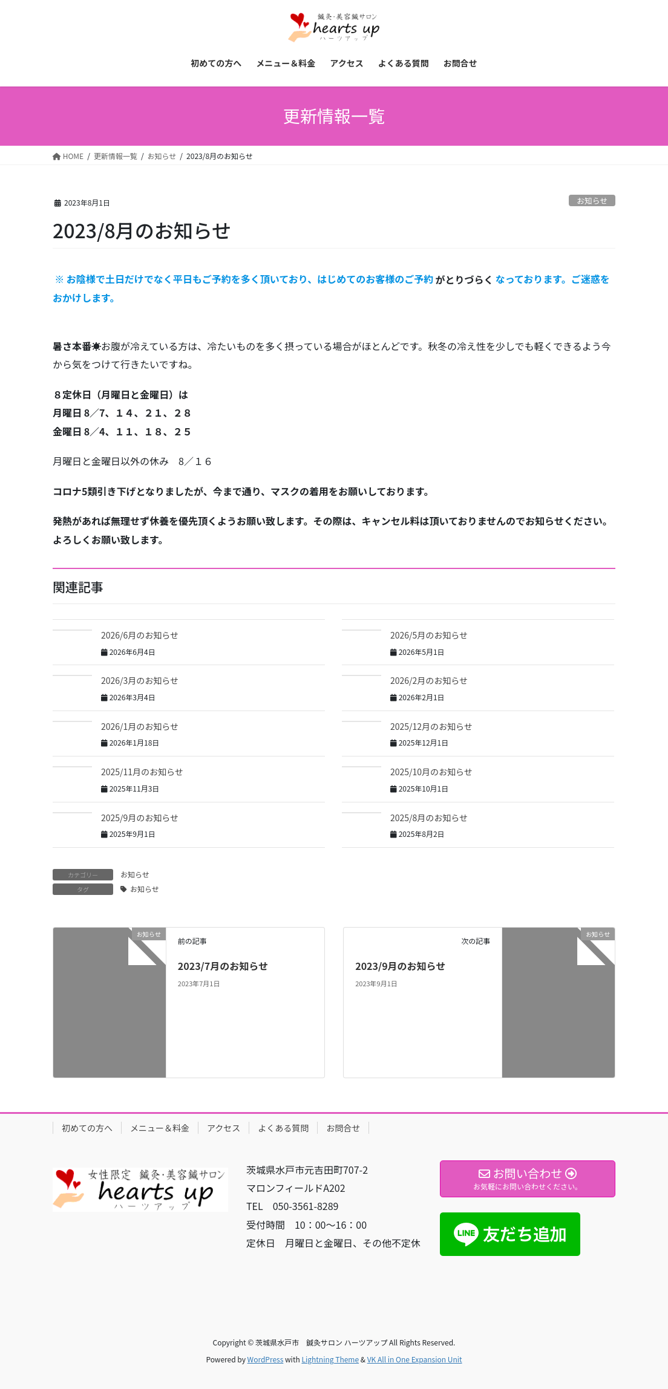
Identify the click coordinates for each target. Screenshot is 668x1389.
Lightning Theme (330, 1359)
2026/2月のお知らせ (429, 680)
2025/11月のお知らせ (142, 772)
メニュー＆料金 (159, 1128)
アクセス (223, 1128)
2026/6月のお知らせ (139, 635)
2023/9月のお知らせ (400, 965)
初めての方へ (87, 1128)
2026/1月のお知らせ (139, 726)
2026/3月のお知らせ (139, 680)
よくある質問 (283, 1128)
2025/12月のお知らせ (431, 726)
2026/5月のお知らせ (429, 635)
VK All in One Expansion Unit (414, 1359)
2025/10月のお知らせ (431, 772)
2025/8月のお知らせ (429, 818)
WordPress (265, 1359)
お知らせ (592, 200)
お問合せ (343, 1128)
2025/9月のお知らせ (139, 818)
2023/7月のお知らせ (223, 965)
